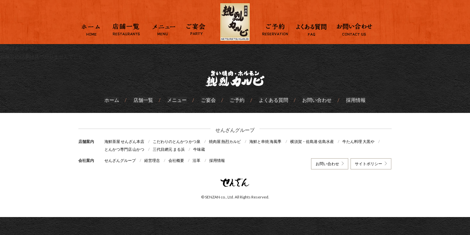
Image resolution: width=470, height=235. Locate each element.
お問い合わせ (316, 100)
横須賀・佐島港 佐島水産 (313, 141)
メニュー (177, 100)
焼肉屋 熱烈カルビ (226, 141)
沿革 (197, 160)
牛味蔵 (200, 149)
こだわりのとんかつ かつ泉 (177, 141)
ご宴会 (208, 100)
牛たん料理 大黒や (360, 141)
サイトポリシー (368, 163)
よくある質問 (273, 100)
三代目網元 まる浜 (169, 149)
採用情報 (355, 100)
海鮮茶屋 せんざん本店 (124, 141)
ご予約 (237, 100)
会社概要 (177, 160)
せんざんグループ (120, 160)
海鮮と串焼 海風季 (266, 141)
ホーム (112, 100)
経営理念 (152, 160)
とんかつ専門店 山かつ (124, 149)
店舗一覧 (143, 100)
